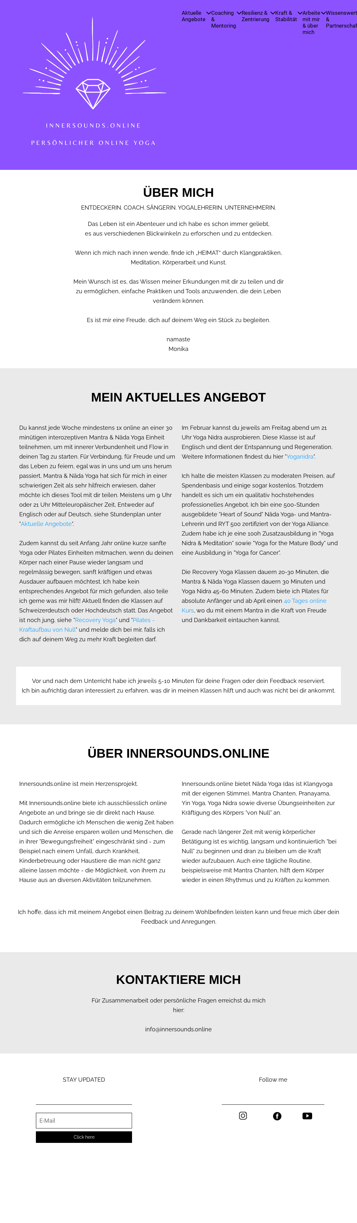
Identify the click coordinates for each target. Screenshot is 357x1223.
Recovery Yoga (95, 620)
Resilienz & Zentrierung (258, 16)
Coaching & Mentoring (226, 19)
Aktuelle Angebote (196, 16)
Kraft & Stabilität (289, 16)
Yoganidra (299, 456)
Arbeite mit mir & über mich (314, 22)
